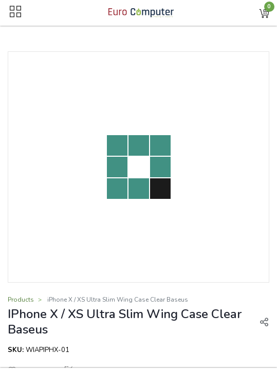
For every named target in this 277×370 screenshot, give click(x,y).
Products (21, 299)
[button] (264, 13)
